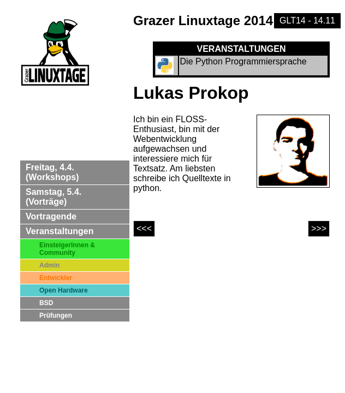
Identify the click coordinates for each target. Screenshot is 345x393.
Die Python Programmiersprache (243, 61)
